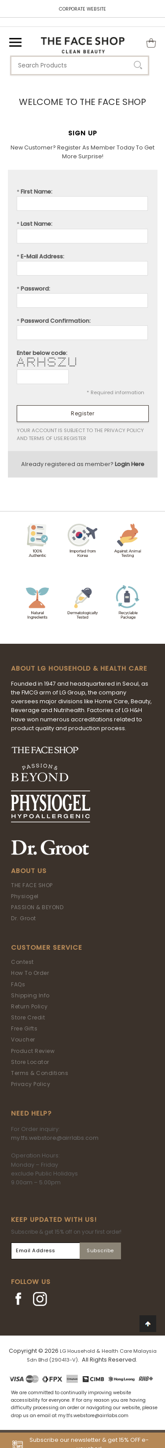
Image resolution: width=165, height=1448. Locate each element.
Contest (22, 962)
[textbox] (79, 65)
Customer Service (46, 947)
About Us (29, 870)
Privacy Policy (30, 1084)
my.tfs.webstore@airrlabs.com (55, 1138)
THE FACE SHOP (32, 885)
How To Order (30, 973)
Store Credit (28, 1017)
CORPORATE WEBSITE (82, 9)
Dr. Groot (23, 918)
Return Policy (29, 1006)
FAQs (18, 984)
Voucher (23, 1039)
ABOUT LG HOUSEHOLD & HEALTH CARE (79, 668)
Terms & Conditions (39, 1073)
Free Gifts (24, 1028)
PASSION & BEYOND (37, 907)
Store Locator (30, 1062)
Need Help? (31, 1113)
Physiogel (25, 896)
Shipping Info (30, 995)
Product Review (33, 1051)
